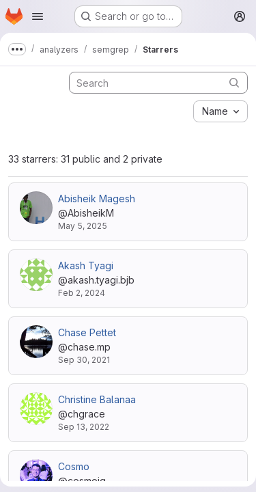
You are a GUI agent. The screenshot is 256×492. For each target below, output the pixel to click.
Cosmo (73, 466)
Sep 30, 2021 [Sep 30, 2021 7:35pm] (84, 360)
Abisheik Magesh (96, 198)
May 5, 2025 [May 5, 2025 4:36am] (82, 226)
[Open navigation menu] (37, 16)
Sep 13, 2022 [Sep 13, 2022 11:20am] (83, 427)
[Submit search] (234, 82)
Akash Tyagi (85, 265)
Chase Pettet (87, 332)
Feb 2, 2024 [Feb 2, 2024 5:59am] (81, 293)
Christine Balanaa (97, 399)
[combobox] (220, 111)
